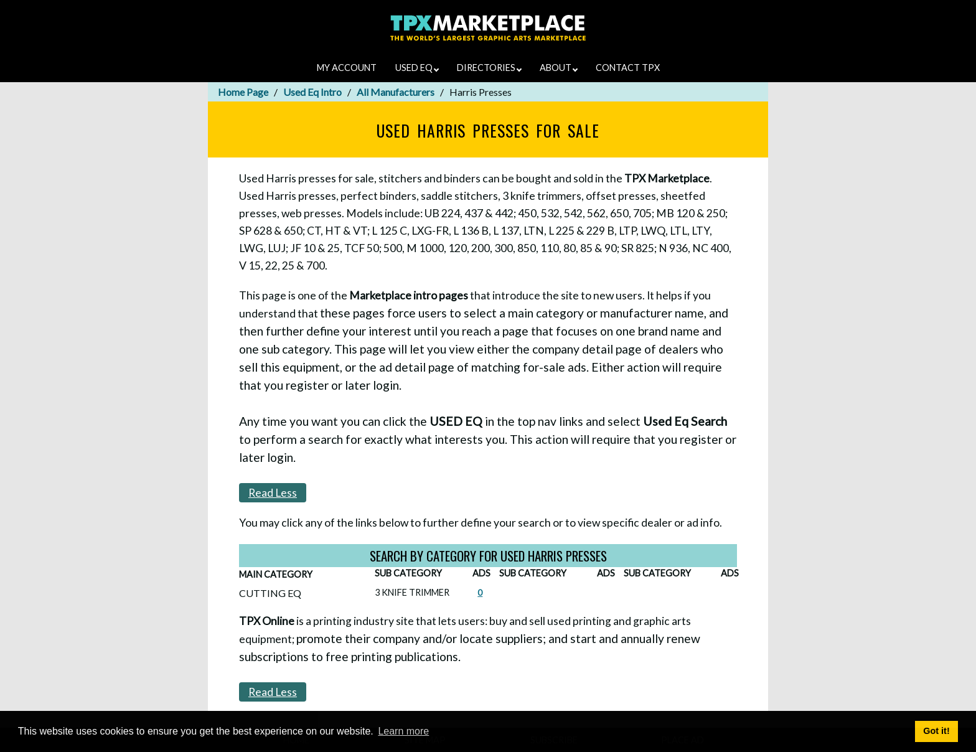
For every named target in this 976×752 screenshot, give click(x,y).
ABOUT (559, 67)
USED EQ (417, 67)
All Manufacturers (395, 92)
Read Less (272, 492)
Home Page (243, 92)
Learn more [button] (403, 731)
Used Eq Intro (312, 92)
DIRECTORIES (489, 67)
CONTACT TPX (628, 67)
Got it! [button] (936, 731)
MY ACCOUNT (347, 67)
